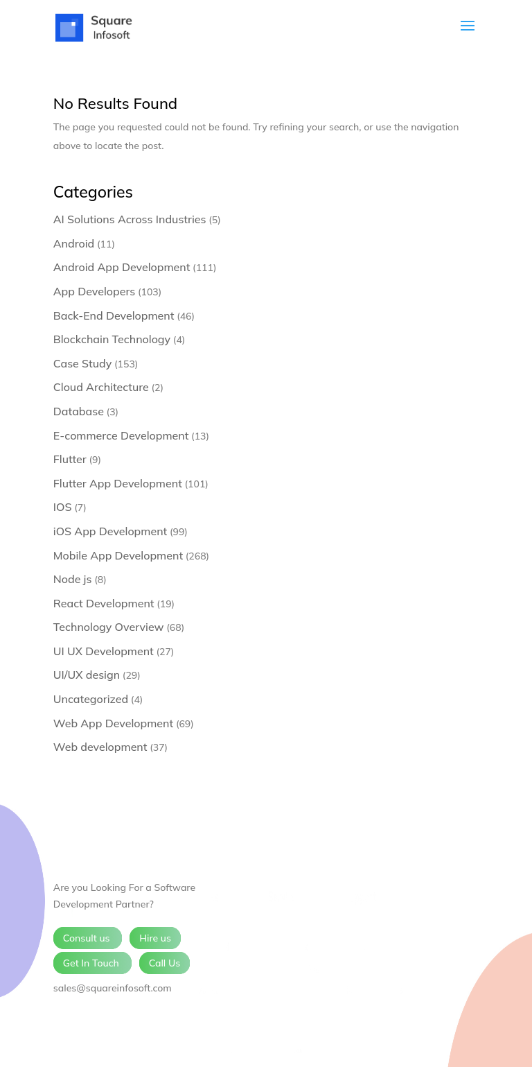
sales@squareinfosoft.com (112, 988)
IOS (62, 507)
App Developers (94, 291)
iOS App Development (110, 531)
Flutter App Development (117, 483)
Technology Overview (108, 627)
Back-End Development (114, 315)
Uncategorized (90, 699)
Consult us (87, 938)
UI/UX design (86, 675)
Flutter (70, 459)
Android (74, 243)
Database (78, 411)
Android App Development (121, 267)
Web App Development (113, 723)
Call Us (165, 963)
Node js (72, 579)
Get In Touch (92, 963)
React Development (103, 603)
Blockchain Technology (111, 339)
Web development (100, 747)
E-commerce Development (121, 435)
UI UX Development (103, 651)
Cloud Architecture (101, 387)
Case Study (82, 363)
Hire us (155, 938)
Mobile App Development (118, 555)
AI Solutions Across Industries (129, 219)
